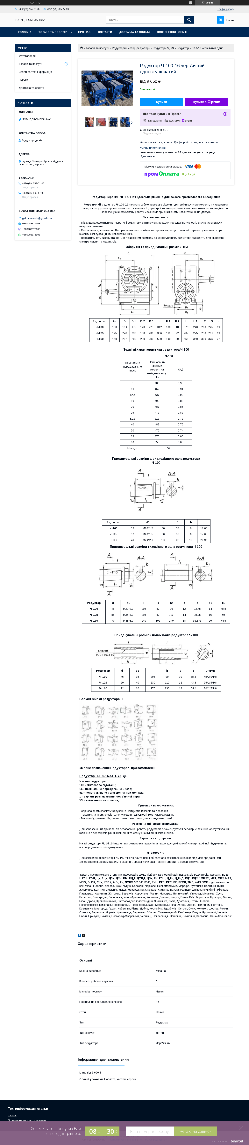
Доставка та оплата (134, 32)
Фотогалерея (27, 55)
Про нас (84, 32)
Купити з (206, 102)
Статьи (12, 1115)
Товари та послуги (52, 32)
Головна (24, 32)
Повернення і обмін (172, 32)
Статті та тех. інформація (35, 71)
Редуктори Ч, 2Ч (163, 48)
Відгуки (23, 79)
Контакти (104, 32)
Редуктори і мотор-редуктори (131, 48)
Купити (161, 102)
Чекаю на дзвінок (195, 1131)
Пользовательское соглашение (27, 1120)
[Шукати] (189, 20)
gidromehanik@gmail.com (37, 218)
